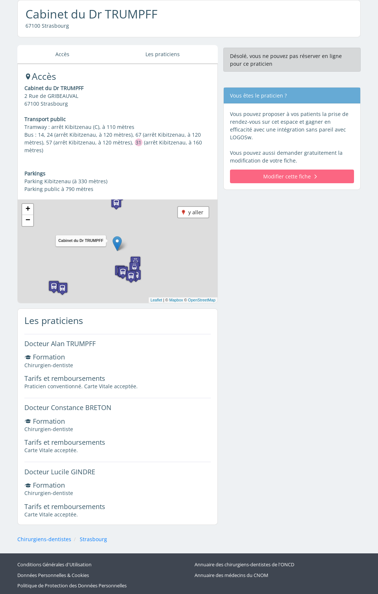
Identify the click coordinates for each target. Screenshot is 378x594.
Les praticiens (162, 54)
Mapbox (176, 300)
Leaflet (156, 300)
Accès (62, 54)
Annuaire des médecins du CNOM (231, 575)
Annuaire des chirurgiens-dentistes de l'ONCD (244, 564)
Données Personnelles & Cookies (53, 575)
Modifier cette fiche (290, 176)
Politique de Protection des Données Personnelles (72, 586)
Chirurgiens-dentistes (44, 539)
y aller (195, 212)
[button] (117, 243)
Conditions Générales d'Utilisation (54, 564)
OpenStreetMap (201, 300)
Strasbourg (93, 539)
